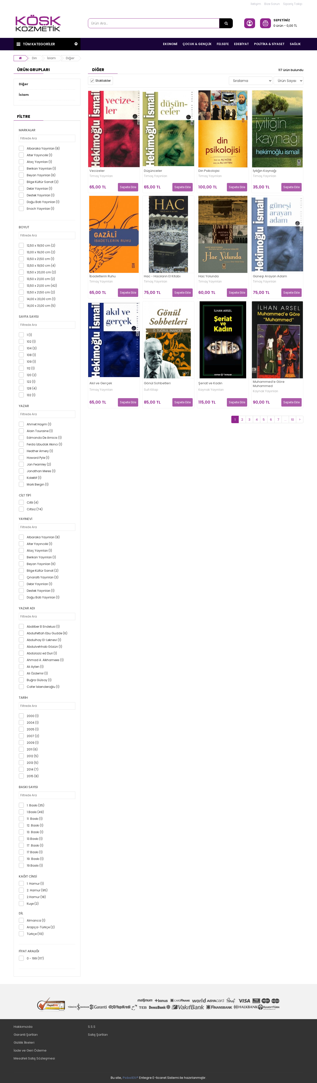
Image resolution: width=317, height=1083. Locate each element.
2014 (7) (32, 769)
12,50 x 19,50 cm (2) (41, 245)
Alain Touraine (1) (40, 431)
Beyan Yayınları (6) (41, 175)
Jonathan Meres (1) (41, 471)
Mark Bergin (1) (38, 484)
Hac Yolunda (208, 276)
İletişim (256, 4)
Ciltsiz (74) (35, 509)
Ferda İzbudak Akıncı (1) (44, 444)
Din (34, 58)
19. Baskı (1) (35, 859)
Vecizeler (97, 171)
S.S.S (91, 1026)
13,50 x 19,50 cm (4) (41, 265)
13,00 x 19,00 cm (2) (41, 252)
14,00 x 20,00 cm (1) (41, 299)
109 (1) (31, 362)
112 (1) (31, 368)
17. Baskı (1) (35, 845)
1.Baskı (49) (35, 812)
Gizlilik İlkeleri (24, 1042)
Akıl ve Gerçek (100, 383)
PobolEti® (130, 1077)
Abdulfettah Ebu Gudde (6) (47, 633)
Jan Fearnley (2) (39, 464)
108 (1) (31, 355)
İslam (51, 58)
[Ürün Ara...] (226, 23)
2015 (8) (33, 776)
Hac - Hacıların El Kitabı (162, 276)
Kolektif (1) (34, 478)
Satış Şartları (98, 1034)
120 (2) (31, 375)
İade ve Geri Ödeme (30, 1050)
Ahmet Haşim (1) (39, 424)
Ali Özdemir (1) (37, 673)
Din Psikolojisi (208, 171)
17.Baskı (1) (35, 852)
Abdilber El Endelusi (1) (43, 626)
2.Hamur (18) (36, 897)
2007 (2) (33, 736)
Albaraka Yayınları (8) (43, 148)
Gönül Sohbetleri (157, 383)
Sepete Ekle (128, 187)
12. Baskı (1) (35, 825)
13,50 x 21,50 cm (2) (41, 292)
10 (292, 419)
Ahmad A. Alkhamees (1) (45, 660)
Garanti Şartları (26, 1034)
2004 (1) (33, 723)
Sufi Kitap (151, 389)
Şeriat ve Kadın (210, 383)
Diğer (70, 58)
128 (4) (32, 388)
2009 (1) (33, 743)
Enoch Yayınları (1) (40, 208)
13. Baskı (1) (35, 832)
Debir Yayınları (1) (39, 188)
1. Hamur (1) (35, 883)
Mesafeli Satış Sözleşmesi (34, 1058)
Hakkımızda (23, 1026)
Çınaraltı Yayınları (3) (42, 577)
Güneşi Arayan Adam (270, 276)
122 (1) (31, 382)
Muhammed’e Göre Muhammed (269, 384)
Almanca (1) (36, 920)
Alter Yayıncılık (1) (39, 155)
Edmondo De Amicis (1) (44, 438)
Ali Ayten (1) (35, 667)
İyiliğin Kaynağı (264, 171)
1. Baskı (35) (35, 805)
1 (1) (29, 335)
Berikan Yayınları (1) (41, 168)
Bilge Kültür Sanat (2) (42, 182)
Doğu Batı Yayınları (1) (43, 202)
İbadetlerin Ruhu (102, 276)
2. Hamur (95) (37, 890)
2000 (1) (33, 716)
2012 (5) (32, 756)
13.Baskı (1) (35, 839)
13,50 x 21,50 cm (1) (40, 259)
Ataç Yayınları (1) (39, 162)
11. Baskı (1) (35, 819)
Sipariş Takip (292, 4)
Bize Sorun (272, 4)
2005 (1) (33, 729)
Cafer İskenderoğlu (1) (43, 687)
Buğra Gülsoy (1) (39, 680)
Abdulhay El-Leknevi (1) (44, 640)
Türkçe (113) (35, 934)
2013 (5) (32, 763)
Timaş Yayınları (101, 176)
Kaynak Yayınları (211, 389)
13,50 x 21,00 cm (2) (41, 279)
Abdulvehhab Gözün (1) (44, 647)
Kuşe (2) (33, 904)
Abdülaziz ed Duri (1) (42, 653)
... (285, 419)
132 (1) (31, 395)
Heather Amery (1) (40, 451)
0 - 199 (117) (35, 958)
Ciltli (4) (32, 502)
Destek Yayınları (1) (40, 195)
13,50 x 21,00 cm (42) (42, 286)
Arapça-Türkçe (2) (41, 927)
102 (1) (31, 341)
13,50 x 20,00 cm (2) (41, 272)
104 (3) (32, 348)
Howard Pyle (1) (38, 458)
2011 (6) (32, 749)
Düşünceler (153, 171)
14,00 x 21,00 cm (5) (41, 306)
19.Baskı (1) (35, 865)
